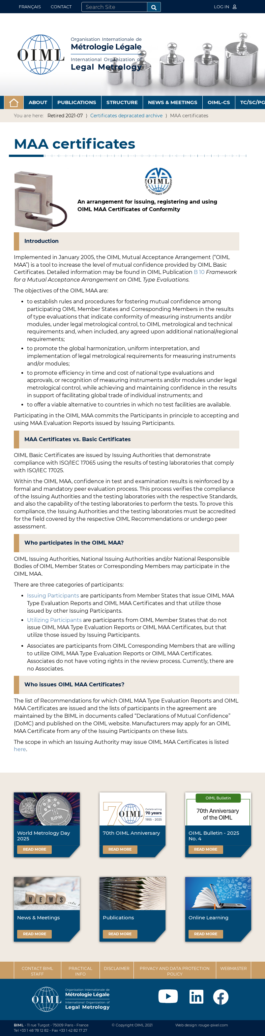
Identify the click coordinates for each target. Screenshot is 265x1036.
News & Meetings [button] (172, 102)
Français (30, 6)
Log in (225, 6)
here (20, 749)
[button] (13, 102)
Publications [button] (76, 102)
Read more (34, 849)
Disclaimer (117, 968)
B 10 (199, 272)
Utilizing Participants (54, 620)
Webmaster (233, 968)
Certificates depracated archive (126, 116)
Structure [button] (122, 102)
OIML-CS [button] (219, 102)
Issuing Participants (53, 596)
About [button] (38, 102)
